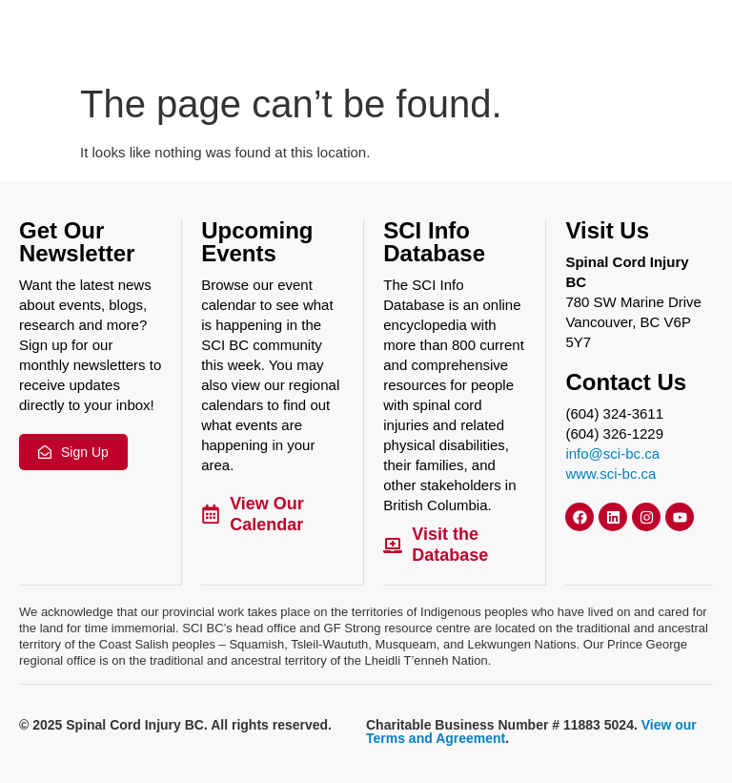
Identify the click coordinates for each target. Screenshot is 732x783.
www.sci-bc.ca (610, 473)
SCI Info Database (434, 241)
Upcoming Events (257, 241)
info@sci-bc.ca (612, 453)
